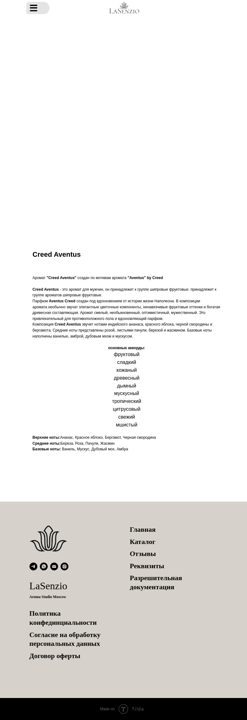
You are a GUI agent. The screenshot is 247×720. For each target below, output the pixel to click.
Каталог (143, 542)
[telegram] (33, 566)
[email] (54, 566)
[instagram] (64, 566)
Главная (143, 529)
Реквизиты (147, 566)
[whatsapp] (44, 566)
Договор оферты (55, 656)
